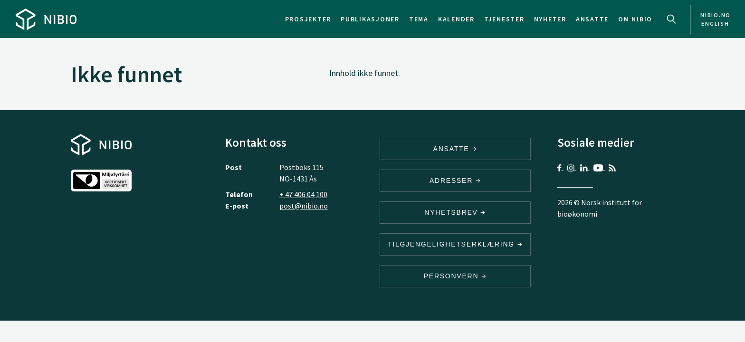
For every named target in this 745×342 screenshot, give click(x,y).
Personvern (455, 276)
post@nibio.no (303, 205)
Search (671, 19)
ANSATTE (455, 148)
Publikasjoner (370, 19)
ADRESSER (455, 180)
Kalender (456, 19)
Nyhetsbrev (455, 212)
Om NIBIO (635, 19)
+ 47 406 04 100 (303, 194)
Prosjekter (308, 19)
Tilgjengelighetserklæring (455, 244)
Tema (419, 19)
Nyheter (550, 19)
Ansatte (592, 19)
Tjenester (504, 19)
